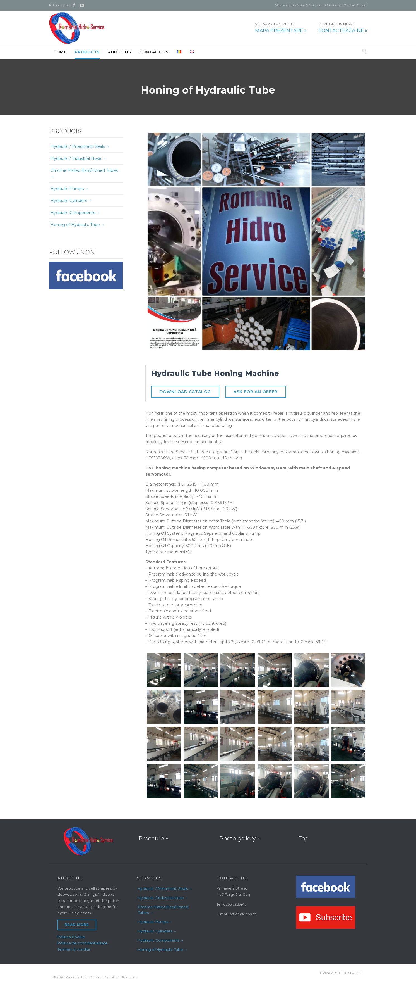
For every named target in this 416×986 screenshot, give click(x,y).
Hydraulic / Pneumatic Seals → (80, 146)
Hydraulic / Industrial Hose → (78, 158)
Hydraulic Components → (75, 212)
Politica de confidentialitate (82, 943)
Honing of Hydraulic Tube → (78, 224)
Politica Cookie (71, 937)
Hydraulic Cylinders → (71, 200)
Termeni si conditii (73, 949)
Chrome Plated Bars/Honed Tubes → (84, 173)
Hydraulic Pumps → (70, 188)
